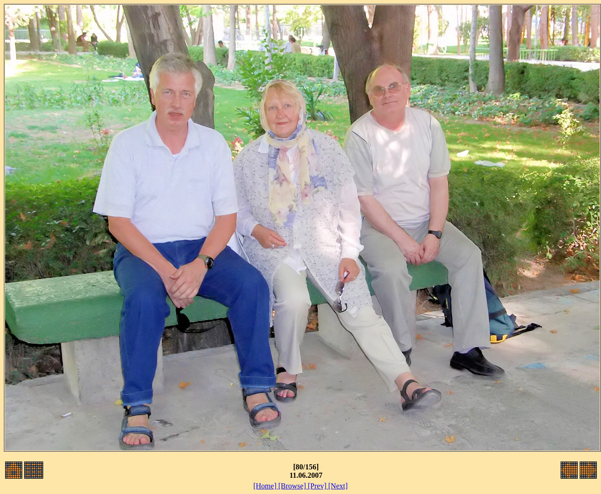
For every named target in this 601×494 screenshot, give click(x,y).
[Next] (338, 486)
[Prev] (318, 486)
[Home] (265, 486)
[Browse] (293, 486)
